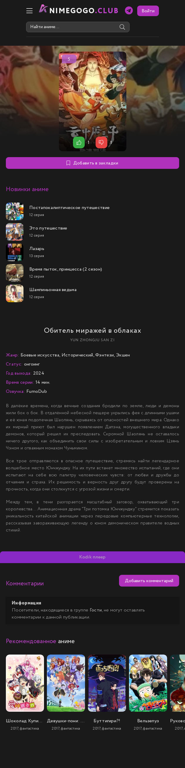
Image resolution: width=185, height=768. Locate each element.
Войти (171, 11)
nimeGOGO (61, 11)
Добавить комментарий (149, 580)
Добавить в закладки (92, 163)
